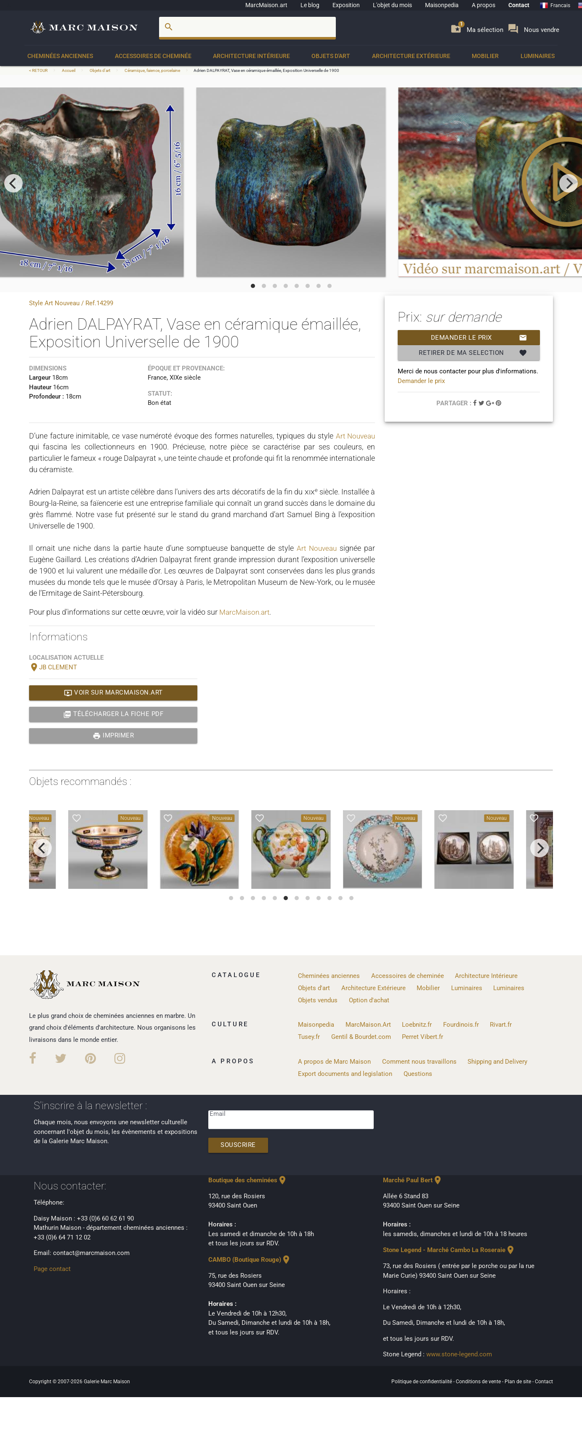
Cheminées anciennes (60, 56)
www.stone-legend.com (459, 1354)
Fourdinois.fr (461, 1024)
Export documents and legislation (345, 1073)
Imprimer (113, 735)
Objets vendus (318, 1000)
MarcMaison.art (266, 5)
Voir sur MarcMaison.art (113, 692)
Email (218, 1113)
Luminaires (538, 56)
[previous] (13, 183)
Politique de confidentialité (422, 1381)
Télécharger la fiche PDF (113, 714)
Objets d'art (330, 56)
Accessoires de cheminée (153, 56)
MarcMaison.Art (368, 1024)
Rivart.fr (501, 1024)
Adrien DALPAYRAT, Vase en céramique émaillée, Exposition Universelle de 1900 (266, 70)
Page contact (52, 1268)
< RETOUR (38, 70)
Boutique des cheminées (247, 1180)
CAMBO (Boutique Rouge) (249, 1259)
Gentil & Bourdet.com (361, 1036)
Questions (418, 1073)
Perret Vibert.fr (422, 1036)
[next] (568, 183)
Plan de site (518, 1381)
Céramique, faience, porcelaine (152, 70)
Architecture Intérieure (251, 56)
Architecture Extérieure (411, 56)
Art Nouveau (354, 435)
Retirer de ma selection (473, 352)
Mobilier (485, 56)
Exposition (346, 5)
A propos (483, 5)
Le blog (309, 5)
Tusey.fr (309, 1036)
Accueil (68, 70)
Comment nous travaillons (419, 1061)
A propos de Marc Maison (334, 1061)
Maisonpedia (442, 5)
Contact (518, 5)
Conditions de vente (479, 1381)
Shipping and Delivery (497, 1061)
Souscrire (238, 1145)
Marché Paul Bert (413, 1180)
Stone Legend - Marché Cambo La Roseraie (449, 1249)
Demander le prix (479, 337)
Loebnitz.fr (417, 1024)
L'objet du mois (392, 5)
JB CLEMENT (53, 667)
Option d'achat (369, 1000)
